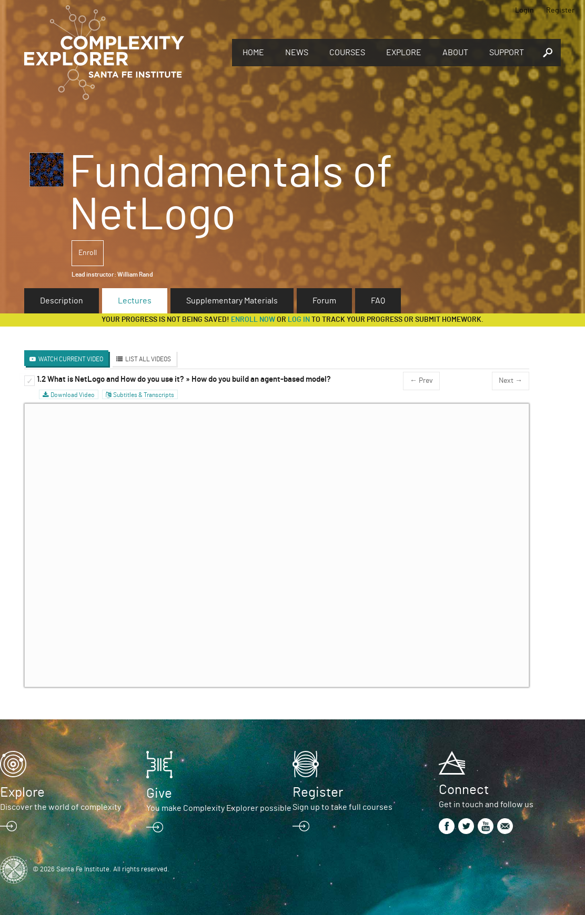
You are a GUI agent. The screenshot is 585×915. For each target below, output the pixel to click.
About (455, 52)
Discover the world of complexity (60, 807)
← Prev (421, 380)
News (296, 52)
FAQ (378, 301)
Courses (347, 52)
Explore (403, 52)
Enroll (87, 253)
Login (524, 10)
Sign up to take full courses (342, 807)
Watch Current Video (70, 359)
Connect (464, 790)
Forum (324, 301)
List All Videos (148, 359)
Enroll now (253, 319)
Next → (510, 380)
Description (61, 301)
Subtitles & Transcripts (143, 395)
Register (560, 10)
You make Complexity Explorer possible (218, 808)
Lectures (135, 301)
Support (506, 52)
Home (253, 52)
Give (159, 793)
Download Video (73, 395)
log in (299, 319)
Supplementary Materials (232, 301)
